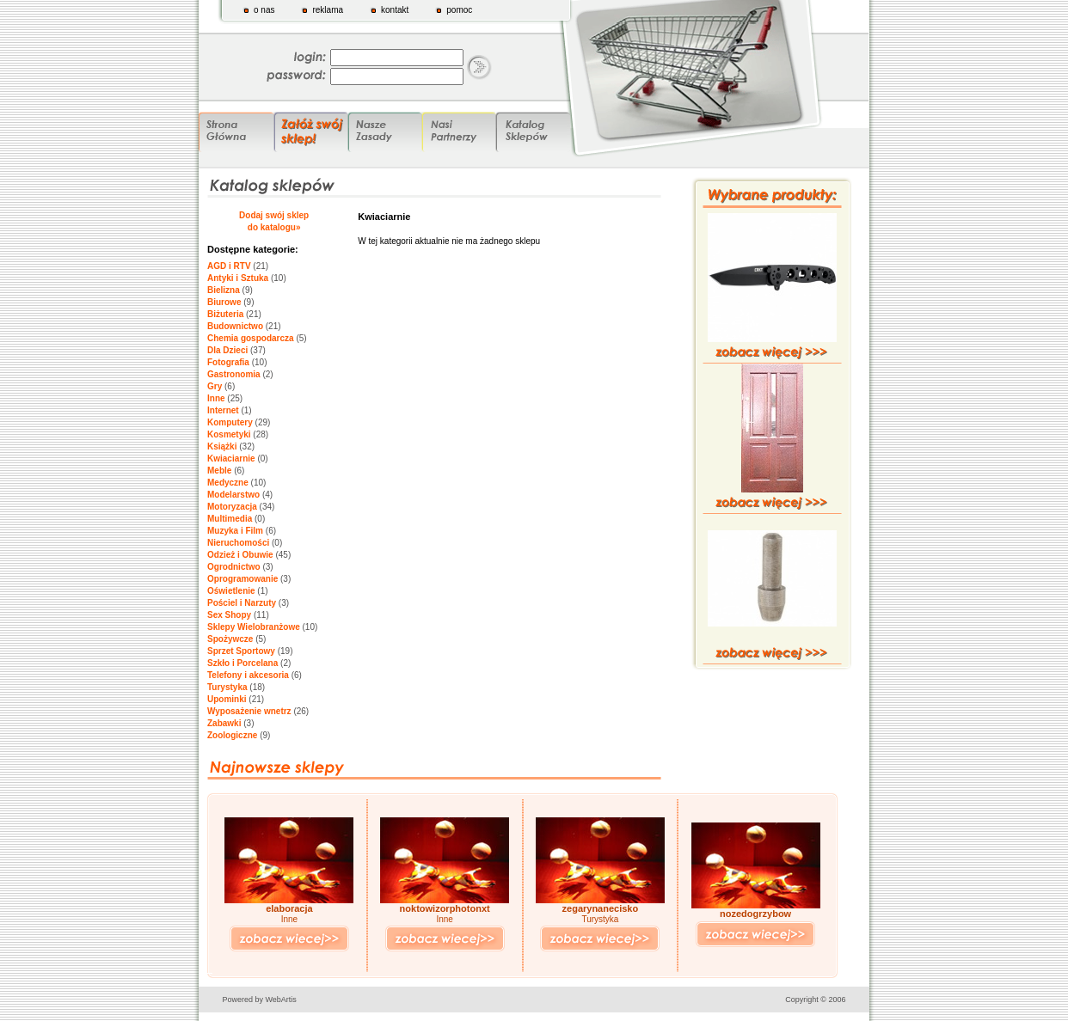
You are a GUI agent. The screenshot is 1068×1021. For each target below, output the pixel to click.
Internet (223, 410)
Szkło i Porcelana (242, 663)
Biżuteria (225, 314)
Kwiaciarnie (231, 458)
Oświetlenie (231, 591)
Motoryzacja (232, 506)
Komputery (230, 422)
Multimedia (229, 518)
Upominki (227, 699)
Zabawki (224, 723)
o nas (264, 10)
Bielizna (223, 290)
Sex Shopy (229, 615)
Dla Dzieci (227, 350)
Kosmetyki (229, 434)
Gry (214, 386)
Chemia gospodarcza (250, 338)
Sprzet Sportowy (241, 651)
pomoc (459, 10)
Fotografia (228, 362)
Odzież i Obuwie (240, 554)
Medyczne (228, 482)
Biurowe (224, 302)
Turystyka (227, 687)
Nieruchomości (238, 542)
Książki (221, 446)
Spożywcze (230, 639)
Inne (216, 398)
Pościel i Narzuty (241, 603)
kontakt (394, 10)
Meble (219, 470)
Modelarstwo (233, 494)
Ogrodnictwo (234, 567)
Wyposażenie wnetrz (249, 711)
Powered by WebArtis (260, 999)
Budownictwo (235, 326)
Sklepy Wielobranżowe (253, 627)
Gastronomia (234, 374)
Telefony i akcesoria (248, 675)
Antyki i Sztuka (237, 278)
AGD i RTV (229, 266)
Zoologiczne (232, 735)
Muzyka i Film (235, 530)
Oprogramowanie (242, 579)
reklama (327, 10)
